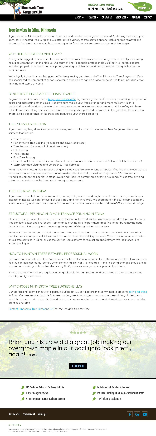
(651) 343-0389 (115, 9)
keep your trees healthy (62, 99)
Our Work (107, 17)
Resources (122, 17)
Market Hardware (60, 431)
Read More (78, 366)
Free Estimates (144, 6)
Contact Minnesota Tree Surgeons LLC (31, 308)
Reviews (136, 17)
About (79, 17)
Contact (148, 17)
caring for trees (137, 291)
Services (92, 17)
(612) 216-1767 (96, 9)
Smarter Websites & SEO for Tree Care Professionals (29, 431)
